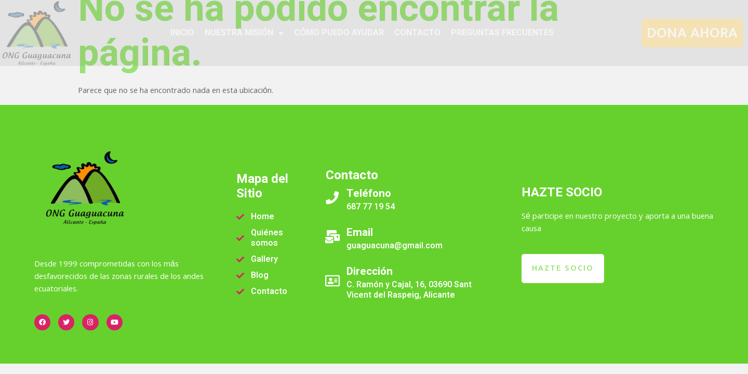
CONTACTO (417, 32)
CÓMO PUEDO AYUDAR (339, 32)
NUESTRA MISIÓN (244, 33)
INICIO (182, 32)
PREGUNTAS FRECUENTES (502, 32)
